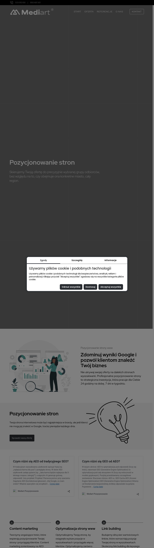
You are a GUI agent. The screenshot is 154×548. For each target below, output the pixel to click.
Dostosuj (90, 286)
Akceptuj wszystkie (110, 286)
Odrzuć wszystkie (71, 286)
